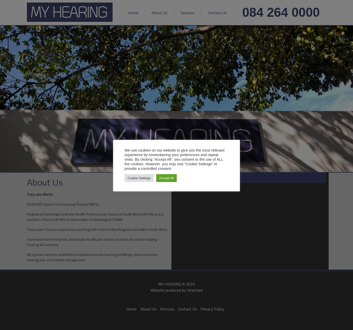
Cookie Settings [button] (139, 178)
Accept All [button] (166, 178)
